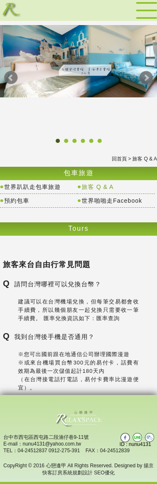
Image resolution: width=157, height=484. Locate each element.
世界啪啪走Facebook (112, 200)
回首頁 (119, 159)
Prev (11, 77)
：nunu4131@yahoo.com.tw (49, 444)
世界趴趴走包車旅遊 (32, 186)
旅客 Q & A (97, 186)
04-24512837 (32, 450)
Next (146, 77)
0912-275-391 (64, 450)
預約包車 (16, 200)
